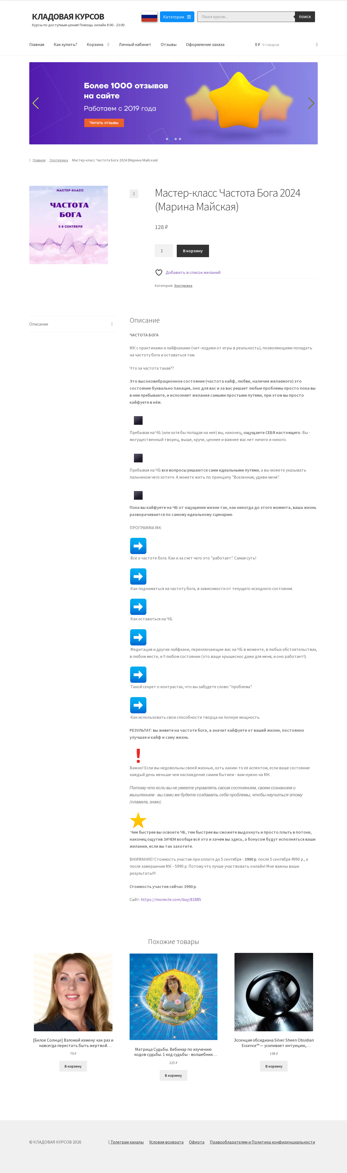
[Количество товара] (164, 251)
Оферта (196, 1142)
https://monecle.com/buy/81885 (171, 899)
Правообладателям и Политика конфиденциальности (262, 1142)
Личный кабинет (135, 44)
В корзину (193, 250)
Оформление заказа (205, 44)
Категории (177, 16)
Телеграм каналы (126, 1142)
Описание (38, 324)
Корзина (95, 44)
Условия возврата (166, 1142)
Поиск (305, 16)
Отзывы (168, 44)
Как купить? (65, 44)
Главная (36, 44)
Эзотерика (59, 160)
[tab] (73, 324)
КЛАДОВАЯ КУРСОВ (68, 16)
